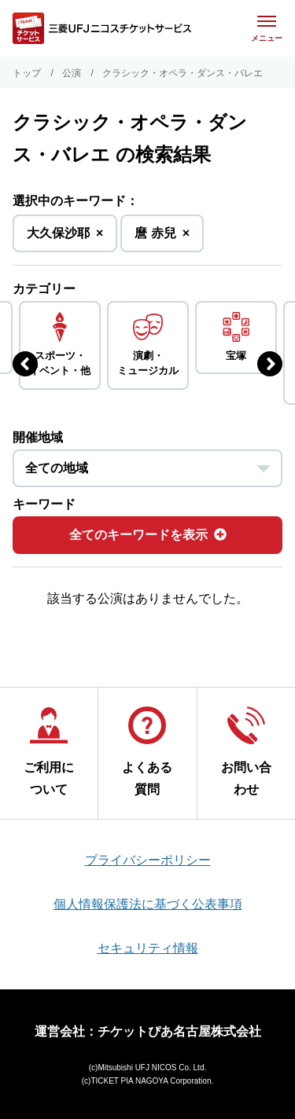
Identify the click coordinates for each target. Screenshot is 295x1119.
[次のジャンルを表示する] (269, 363)
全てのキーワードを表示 (148, 534)
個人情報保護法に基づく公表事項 (147, 904)
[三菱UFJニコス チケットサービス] (102, 28)
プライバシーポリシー (148, 860)
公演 (71, 73)
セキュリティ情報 (148, 948)
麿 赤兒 (162, 237)
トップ (27, 73)
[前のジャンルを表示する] (25, 363)
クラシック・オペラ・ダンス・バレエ (182, 73)
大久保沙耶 (65, 237)
